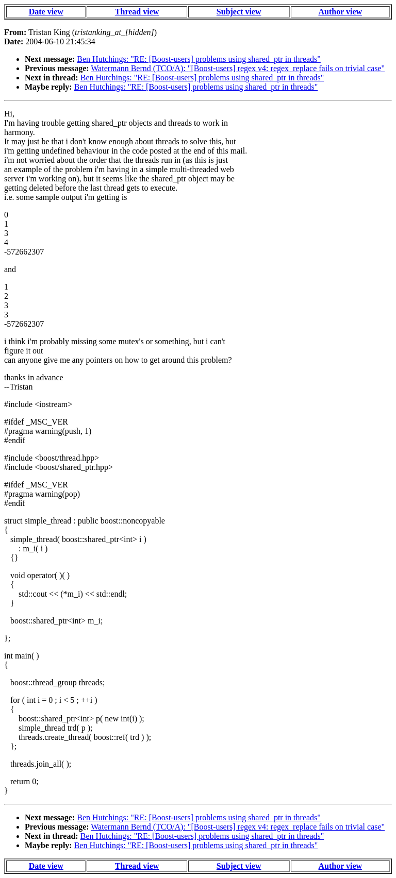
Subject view (239, 11)
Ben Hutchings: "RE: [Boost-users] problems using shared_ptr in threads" (199, 59)
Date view (46, 11)
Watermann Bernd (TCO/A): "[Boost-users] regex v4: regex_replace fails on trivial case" (238, 68)
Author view (340, 11)
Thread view (137, 11)
